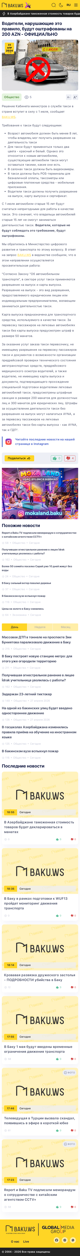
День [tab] (14, 627)
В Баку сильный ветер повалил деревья (26, 583)
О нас (15, 1241)
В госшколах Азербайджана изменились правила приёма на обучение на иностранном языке (39, 732)
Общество (11, 97)
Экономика (19, 614)
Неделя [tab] (40, 627)
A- (69, 97)
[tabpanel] (40, 697)
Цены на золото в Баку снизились (23, 608)
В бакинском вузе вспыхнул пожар (23, 595)
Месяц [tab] (65, 627)
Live (26, 1241)
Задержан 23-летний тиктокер (27, 694)
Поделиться (19, 458)
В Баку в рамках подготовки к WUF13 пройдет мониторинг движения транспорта (36, 903)
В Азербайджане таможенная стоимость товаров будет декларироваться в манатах (39, 827)
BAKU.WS (8, 117)
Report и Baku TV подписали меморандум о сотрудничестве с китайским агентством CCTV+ (39, 1194)
